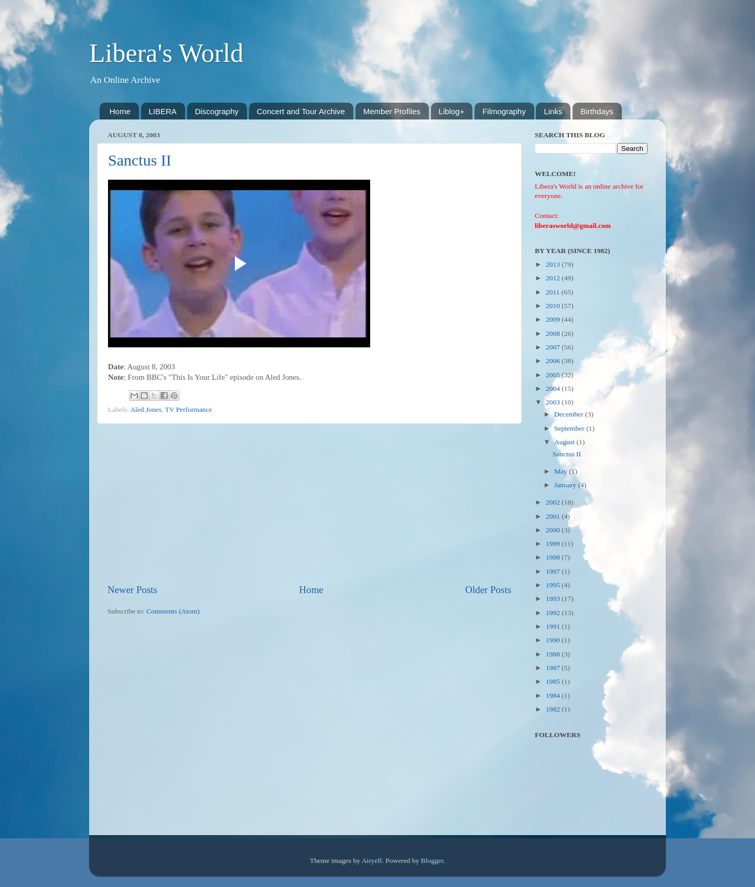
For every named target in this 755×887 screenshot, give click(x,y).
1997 (554, 571)
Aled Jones (145, 409)
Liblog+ (452, 111)
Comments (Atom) (173, 611)
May (561, 471)
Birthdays (596, 111)
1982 (554, 709)
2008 (554, 333)
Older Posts (488, 589)
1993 (554, 599)
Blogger (432, 860)
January (566, 485)
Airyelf (372, 860)
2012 (554, 278)
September (570, 428)
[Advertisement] (309, 503)
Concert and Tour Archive (301, 111)
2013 (554, 264)
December (569, 414)
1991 (554, 626)
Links (553, 111)
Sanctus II (139, 160)
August (565, 442)
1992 (554, 613)
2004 (554, 388)
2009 (554, 319)
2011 (554, 292)
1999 (554, 543)
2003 (554, 402)
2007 (554, 347)
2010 (554, 306)
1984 (554, 695)
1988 (554, 654)
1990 (554, 640)
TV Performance (188, 409)
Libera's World (166, 53)
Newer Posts (132, 589)
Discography (217, 111)
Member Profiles (391, 111)
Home (120, 111)
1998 (554, 557)
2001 (554, 516)
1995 (554, 585)
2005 (554, 375)
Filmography (504, 111)
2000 (554, 530)
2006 (554, 361)
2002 (554, 502)
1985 (554, 681)
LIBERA (163, 111)
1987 (554, 668)
